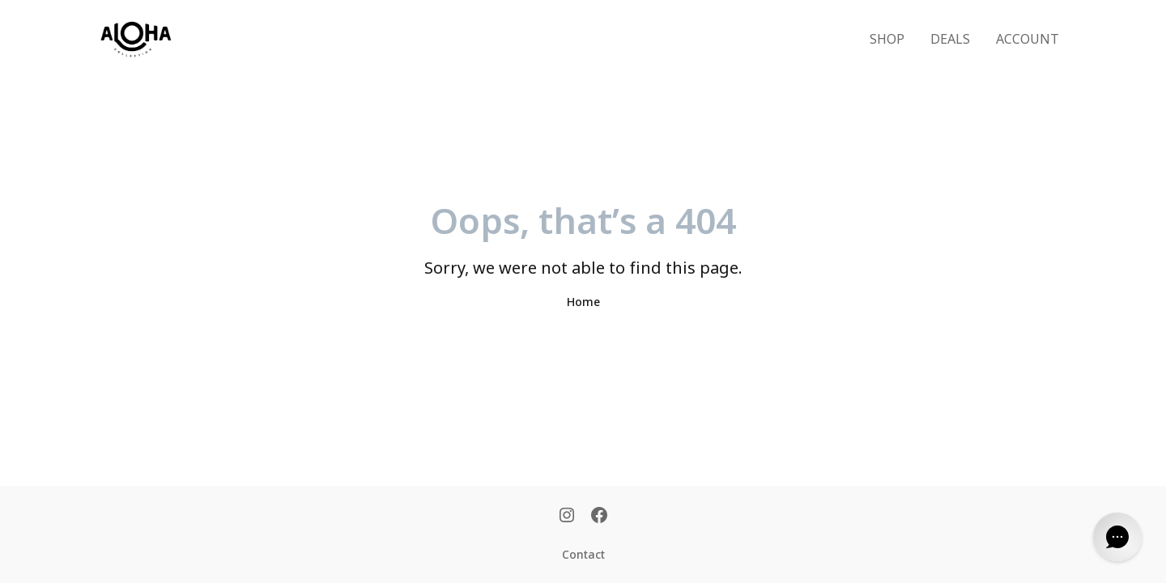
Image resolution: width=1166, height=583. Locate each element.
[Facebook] (599, 516)
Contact (583, 555)
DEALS (950, 39)
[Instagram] (567, 516)
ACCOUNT (1027, 39)
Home (583, 303)
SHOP (887, 39)
